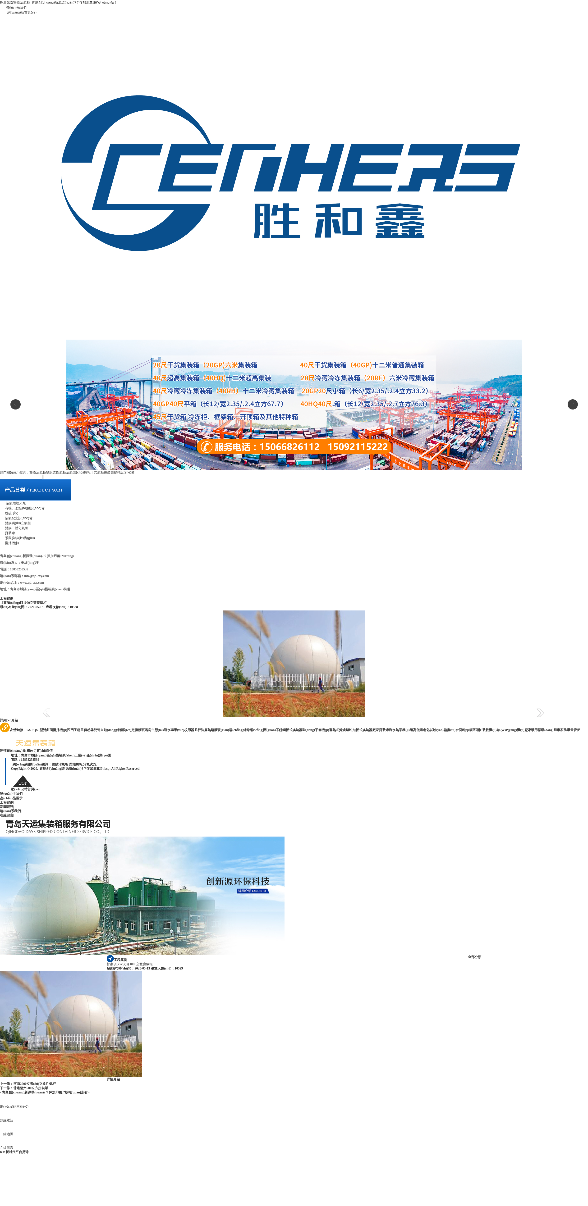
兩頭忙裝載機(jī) (484, 730)
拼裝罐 (109, 472)
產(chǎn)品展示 (11, 798)
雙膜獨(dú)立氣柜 (15, 523)
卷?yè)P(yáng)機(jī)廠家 (513, 730)
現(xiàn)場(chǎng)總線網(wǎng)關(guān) (246, 730)
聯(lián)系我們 (16, 7)
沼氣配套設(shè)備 (16, 518)
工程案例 (7, 802)
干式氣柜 (97, 472)
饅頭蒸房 (144, 730)
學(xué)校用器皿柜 (187, 730)
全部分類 (474, 957)
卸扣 (352, 730)
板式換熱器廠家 (367, 730)
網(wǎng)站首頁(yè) (22, 12)
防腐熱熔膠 (209, 730)
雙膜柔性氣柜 (56, 472)
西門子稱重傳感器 (80, 730)
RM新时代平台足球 (14, 1152)
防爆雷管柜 (572, 730)
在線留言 (7, 815)
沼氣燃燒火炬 (13, 503)
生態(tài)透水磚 (162, 730)
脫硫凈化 (9, 513)
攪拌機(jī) (9, 543)
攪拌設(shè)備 (124, 472)
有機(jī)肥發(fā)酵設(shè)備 (22, 508)
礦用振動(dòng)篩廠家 (547, 730)
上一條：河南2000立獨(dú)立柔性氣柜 (28, 1084)
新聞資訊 (7, 807)
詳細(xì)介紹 (9, 720)
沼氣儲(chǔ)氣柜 (78, 472)
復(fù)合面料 (456, 730)
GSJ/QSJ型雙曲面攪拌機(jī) (47, 730)
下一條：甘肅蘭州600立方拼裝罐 (24, 1088)
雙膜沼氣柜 (37, 472)
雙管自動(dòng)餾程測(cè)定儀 (116, 730)
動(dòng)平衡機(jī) (315, 730)
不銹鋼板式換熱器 (289, 730)
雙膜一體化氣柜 (14, 528)
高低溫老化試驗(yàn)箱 (430, 730)
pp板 (469, 730)
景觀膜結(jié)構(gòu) (17, 538)
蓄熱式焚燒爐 (339, 730)
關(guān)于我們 (11, 793)
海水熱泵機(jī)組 (401, 730)
